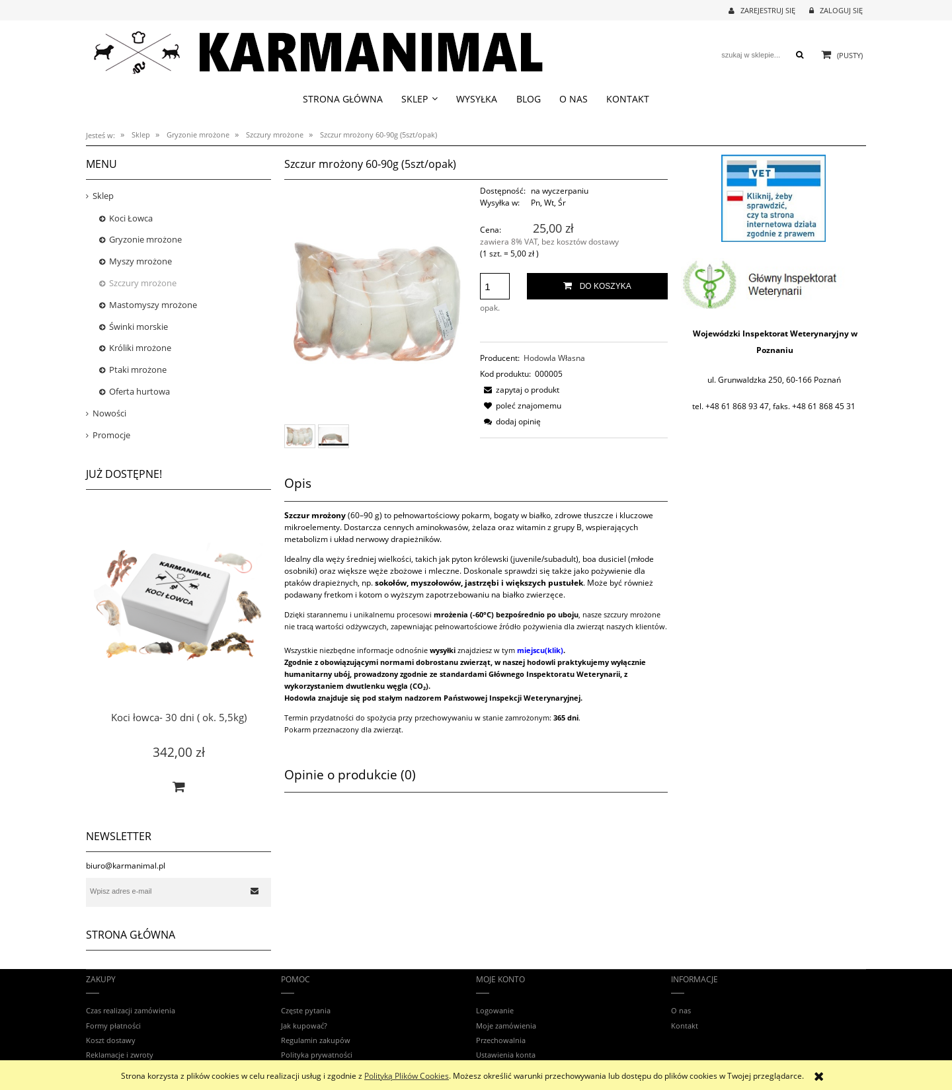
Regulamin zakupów (315, 1040)
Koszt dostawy (111, 1040)
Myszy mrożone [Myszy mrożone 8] (140, 261)
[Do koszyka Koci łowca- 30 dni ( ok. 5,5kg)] (178, 786)
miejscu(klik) (540, 650)
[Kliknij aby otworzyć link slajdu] (773, 198)
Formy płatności (113, 1026)
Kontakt (684, 1026)
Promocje (111, 435)
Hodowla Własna (554, 358)
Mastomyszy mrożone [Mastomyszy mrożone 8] (153, 305)
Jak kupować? (304, 1026)
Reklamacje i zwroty (119, 1055)
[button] (519, 389)
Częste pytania (306, 1010)
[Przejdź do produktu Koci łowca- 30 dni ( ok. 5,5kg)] (178, 618)
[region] (773, 198)
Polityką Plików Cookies (406, 1075)
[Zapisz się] (254, 891)
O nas (681, 1010)
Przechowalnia (501, 1040)
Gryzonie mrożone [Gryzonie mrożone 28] (145, 239)
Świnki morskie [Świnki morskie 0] (138, 326)
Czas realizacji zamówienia (130, 1010)
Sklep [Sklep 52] (103, 196)
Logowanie (495, 1010)
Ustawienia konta (506, 1055)
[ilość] (495, 286)
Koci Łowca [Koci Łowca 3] (131, 218)
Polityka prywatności (316, 1055)
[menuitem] (342, 99)
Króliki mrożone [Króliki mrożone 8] (140, 348)
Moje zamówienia (506, 1026)
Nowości (109, 413)
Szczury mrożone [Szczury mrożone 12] (143, 283)
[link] (773, 283)
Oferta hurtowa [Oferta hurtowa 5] (139, 391)
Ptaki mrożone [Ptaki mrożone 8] (138, 369)
